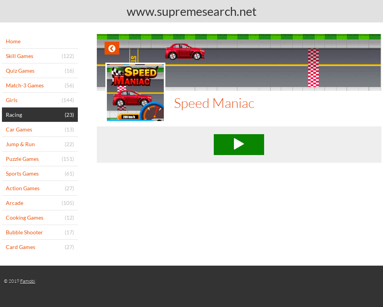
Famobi (27, 281)
